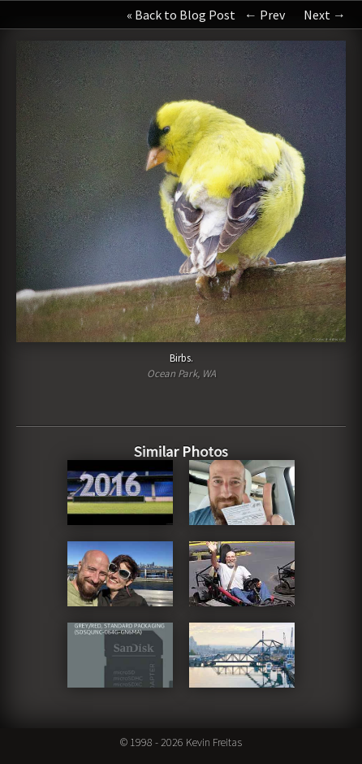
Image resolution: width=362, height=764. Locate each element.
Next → (325, 15)
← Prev (264, 15)
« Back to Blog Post (181, 15)
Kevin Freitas (214, 742)
